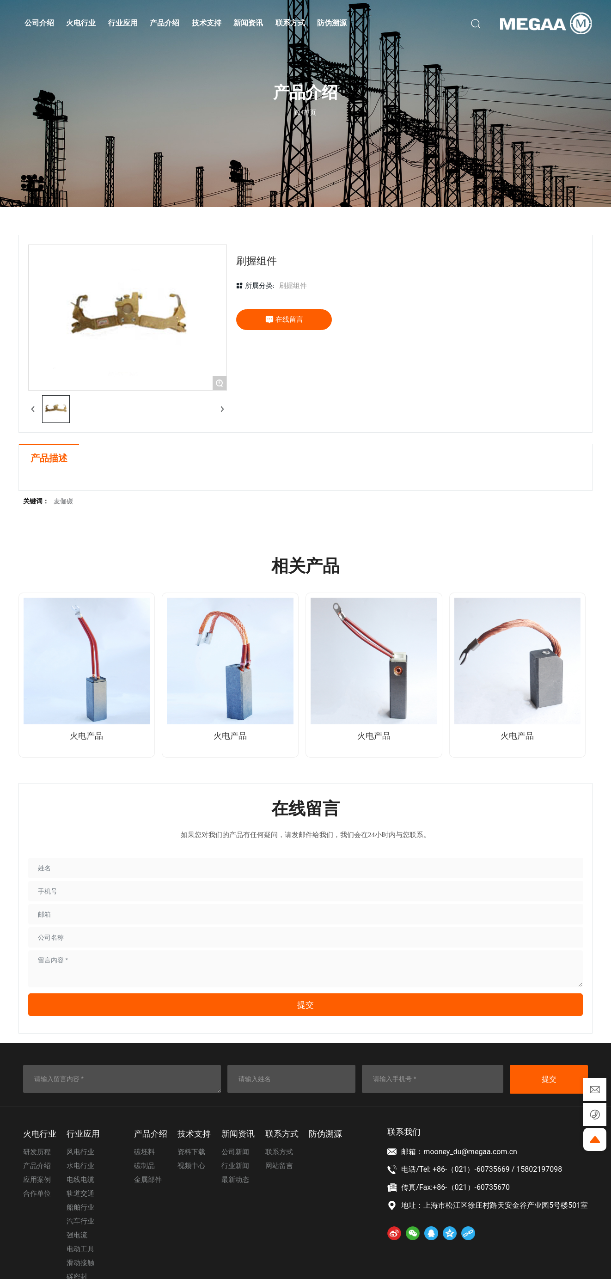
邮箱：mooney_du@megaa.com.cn (459, 1151)
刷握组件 (293, 285)
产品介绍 (150, 1133)
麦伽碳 (63, 501)
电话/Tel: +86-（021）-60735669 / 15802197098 (481, 1169)
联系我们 (404, 1132)
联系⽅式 (282, 1133)
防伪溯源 (325, 1133)
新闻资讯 (238, 1133)
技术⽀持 (194, 1133)
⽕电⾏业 (39, 1133)
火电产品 (86, 735)
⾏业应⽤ (83, 1133)
